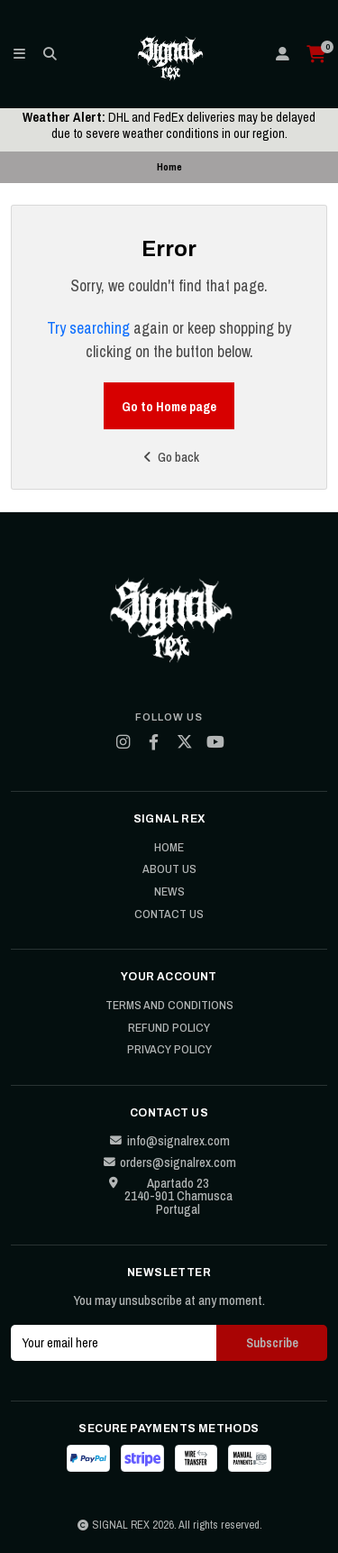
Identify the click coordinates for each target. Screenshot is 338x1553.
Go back (169, 456)
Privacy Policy (169, 1049)
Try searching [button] (88, 327)
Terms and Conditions (169, 1005)
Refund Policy (169, 1028)
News (169, 892)
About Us (169, 869)
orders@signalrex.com (169, 1162)
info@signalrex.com (169, 1141)
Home (169, 847)
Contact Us (169, 914)
